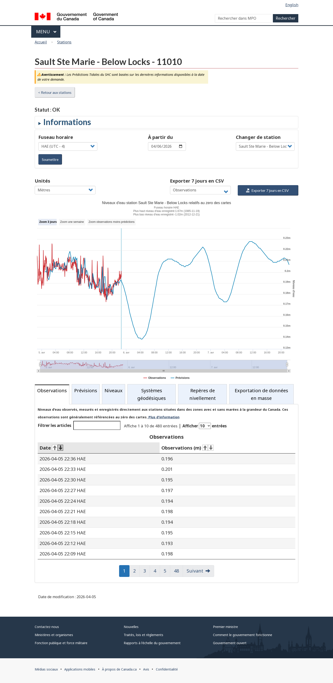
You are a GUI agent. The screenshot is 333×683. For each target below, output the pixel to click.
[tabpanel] (166, 493)
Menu (46, 31)
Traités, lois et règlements (143, 635)
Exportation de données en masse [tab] (261, 394)
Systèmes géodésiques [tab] (151, 394)
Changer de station (258, 137)
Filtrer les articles (79, 425)
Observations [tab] (52, 390)
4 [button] (157, 571)
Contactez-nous (47, 627)
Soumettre (50, 159)
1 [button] (126, 571)
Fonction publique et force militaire (61, 643)
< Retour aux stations (54, 92)
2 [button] (136, 571)
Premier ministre (225, 627)
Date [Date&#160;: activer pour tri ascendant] (51, 448)
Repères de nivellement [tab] (202, 394)
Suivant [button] (195, 571)
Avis (146, 669)
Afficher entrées (204, 426)
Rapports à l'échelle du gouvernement (152, 643)
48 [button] (178, 571)
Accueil (41, 42)
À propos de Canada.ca (119, 669)
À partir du (160, 137)
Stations (64, 42)
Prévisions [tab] (85, 390)
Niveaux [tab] (114, 390)
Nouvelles (131, 627)
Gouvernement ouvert (230, 643)
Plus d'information (163, 417)
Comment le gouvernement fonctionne (242, 635)
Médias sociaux (46, 669)
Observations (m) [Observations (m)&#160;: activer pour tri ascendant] (187, 448)
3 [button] (146, 571)
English (291, 4)
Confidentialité (167, 669)
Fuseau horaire (55, 137)
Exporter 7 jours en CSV (197, 181)
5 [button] (167, 571)
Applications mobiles (79, 669)
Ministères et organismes (54, 635)
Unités (42, 181)
